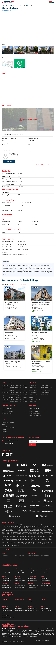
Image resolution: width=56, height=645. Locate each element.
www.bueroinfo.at (6, 570)
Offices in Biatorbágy (33, 386)
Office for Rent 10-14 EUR (7, 411)
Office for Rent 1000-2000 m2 (35, 414)
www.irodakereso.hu (19, 577)
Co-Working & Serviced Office (8, 427)
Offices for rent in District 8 (8, 396)
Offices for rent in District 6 (8, 393)
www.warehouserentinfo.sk (8, 617)
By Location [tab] (23, 284)
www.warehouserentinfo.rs (47, 609)
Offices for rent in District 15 (21, 391)
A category (4, 423)
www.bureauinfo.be (19, 570)
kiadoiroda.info (5, 554)
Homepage (4, 5)
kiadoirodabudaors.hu (6, 558)
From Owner (7, 150)
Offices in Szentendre (45, 388)
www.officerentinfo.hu (20, 579)
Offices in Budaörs (33, 388)
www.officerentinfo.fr (6, 579)
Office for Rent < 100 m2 (34, 407)
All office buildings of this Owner (44, 164)
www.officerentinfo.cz (46, 572)
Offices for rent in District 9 (8, 398)
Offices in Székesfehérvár (46, 386)
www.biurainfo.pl (44, 577)
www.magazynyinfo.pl (19, 607)
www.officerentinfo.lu (32, 579)
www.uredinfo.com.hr (32, 570)
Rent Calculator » (7, 214)
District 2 (28, 5)
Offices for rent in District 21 (21, 396)
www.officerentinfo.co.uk (46, 584)
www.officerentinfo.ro (6, 586)
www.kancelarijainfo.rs (20, 584)
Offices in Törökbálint (45, 391)
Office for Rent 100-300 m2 (34, 409)
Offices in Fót (31, 395)
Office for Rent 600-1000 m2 (34, 412)
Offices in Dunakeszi (33, 393)
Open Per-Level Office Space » (10, 189)
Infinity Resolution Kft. (13, 154)
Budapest (21, 5)
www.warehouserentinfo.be (8, 602)
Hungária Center (11, 302)
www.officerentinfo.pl (45, 579)
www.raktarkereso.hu (45, 600)
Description (5, 261)
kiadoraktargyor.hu (45, 554)
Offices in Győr (32, 396)
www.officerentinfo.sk (32, 586)
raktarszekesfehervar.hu (46, 556)
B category (4, 425)
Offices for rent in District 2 (8, 386)
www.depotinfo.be (6, 600)
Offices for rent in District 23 (21, 400)
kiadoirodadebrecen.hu (20, 554)
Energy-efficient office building (8, 421)
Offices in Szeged (44, 384)
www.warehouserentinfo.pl (21, 609)
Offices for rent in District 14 (21, 390)
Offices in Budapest (33, 390)
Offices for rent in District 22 (21, 398)
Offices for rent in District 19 (21, 395)
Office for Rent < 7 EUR (7, 407)
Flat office (4, 430)
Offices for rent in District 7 (8, 395)
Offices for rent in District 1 (8, 384)
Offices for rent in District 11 (21, 384)
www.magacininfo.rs (45, 607)
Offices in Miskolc (32, 400)
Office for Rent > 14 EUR (7, 412)
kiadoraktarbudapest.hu (33, 554)
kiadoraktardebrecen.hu (33, 556)
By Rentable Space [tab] (14, 284)
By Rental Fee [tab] (5, 284)
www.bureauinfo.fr (6, 577)
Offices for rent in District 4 (8, 390)
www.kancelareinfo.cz (45, 570)
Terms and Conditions (43, 640)
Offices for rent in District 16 (21, 393)
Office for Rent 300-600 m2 (34, 411)
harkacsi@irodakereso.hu (10, 440)
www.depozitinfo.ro (32, 607)
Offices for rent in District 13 (21, 388)
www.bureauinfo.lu (32, 577)
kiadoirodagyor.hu (19, 556)
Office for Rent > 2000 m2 (34, 416)
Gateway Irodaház (39, 332)
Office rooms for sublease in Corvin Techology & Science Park (41, 361)
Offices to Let (13, 5)
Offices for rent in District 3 (8, 388)
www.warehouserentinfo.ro (34, 609)
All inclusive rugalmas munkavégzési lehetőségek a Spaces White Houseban (14, 361)
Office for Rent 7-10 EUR (7, 409)
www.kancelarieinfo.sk (33, 584)
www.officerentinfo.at (6, 572)
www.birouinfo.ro (5, 584)
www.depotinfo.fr (32, 600)
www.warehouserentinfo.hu (47, 602)
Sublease (4, 428)
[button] (53, 2)
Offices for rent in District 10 (8, 400)
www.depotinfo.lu (5, 607)
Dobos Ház (9, 332)
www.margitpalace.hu (6, 10)
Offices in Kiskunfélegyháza (34, 398)
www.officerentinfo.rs (19, 586)
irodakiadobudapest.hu (7, 556)
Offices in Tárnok (32, 384)
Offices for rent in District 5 (8, 391)
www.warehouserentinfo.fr (34, 602)
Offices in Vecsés (44, 393)
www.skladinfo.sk (5, 615)
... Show (17, 156)
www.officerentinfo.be (19, 572)
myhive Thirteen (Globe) (41, 302)
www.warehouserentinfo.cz (21, 602)
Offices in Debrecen (33, 391)
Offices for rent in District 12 (21, 386)
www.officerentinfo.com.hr (34, 572)
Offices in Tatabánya (45, 390)
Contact (35, 640)
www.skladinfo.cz (18, 600)
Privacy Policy (41, 642)
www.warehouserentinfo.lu (7, 609)
